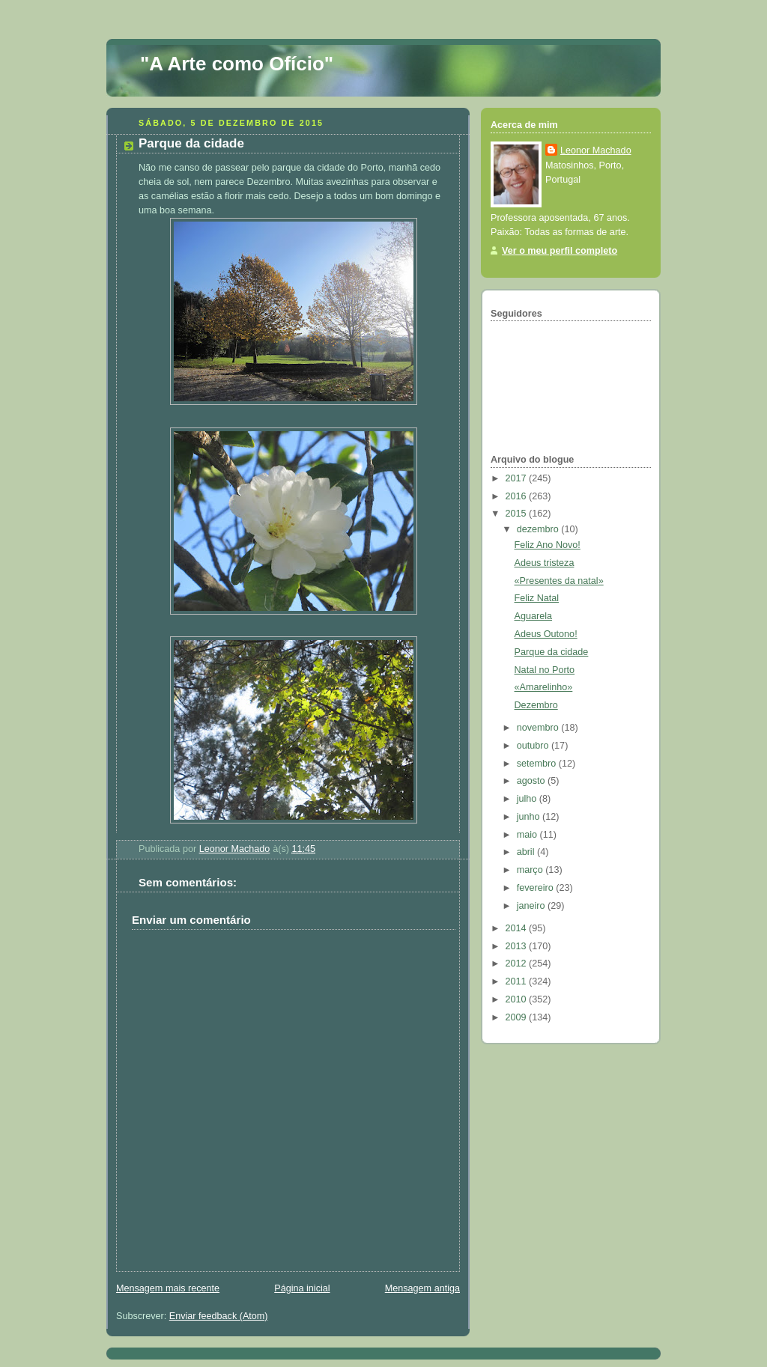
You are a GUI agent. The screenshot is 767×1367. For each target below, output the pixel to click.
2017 (518, 478)
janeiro (532, 906)
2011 (518, 981)
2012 (518, 963)
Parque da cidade (552, 652)
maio (528, 834)
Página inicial (302, 1288)
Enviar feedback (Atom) (218, 1316)
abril (527, 852)
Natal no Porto (545, 670)
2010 (518, 999)
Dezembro (536, 705)
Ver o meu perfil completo (559, 251)
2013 (518, 946)
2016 (518, 496)
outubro (534, 745)
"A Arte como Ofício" (236, 63)
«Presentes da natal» (559, 581)
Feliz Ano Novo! (547, 545)
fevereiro (537, 888)
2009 (518, 1017)
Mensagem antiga (422, 1288)
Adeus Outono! (546, 634)
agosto (532, 781)
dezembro (539, 529)
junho (529, 817)
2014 (518, 928)
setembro (538, 763)
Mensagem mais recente (167, 1288)
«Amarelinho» (544, 687)
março (531, 870)
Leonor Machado (595, 150)
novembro (539, 727)
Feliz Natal (537, 598)
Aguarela (533, 616)
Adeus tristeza (545, 563)
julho (528, 799)
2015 (518, 513)
